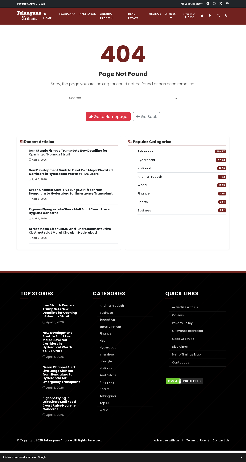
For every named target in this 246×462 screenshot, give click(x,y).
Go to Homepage (108, 116)
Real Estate (133, 16)
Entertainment (110, 327)
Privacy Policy (182, 323)
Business (106, 313)
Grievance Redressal (187, 331)
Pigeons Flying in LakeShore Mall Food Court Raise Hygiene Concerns (69, 211)
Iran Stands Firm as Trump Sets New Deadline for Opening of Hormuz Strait (68, 152)
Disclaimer (180, 347)
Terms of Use (196, 440)
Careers (178, 315)
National (106, 368)
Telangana (67, 14)
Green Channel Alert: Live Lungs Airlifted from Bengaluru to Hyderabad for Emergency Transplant (71, 192)
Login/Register (192, 3)
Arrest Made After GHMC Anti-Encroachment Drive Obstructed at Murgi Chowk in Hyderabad (70, 231)
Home (47, 16)
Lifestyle (106, 361)
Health (104, 341)
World (104, 410)
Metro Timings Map (186, 354)
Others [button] (170, 14)
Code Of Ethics (183, 339)
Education (107, 320)
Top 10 (104, 403)
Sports (104, 389)
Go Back (146, 116)
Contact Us (180, 362)
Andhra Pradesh (106, 16)
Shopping (107, 382)
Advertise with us (185, 307)
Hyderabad (88, 14)
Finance (155, 14)
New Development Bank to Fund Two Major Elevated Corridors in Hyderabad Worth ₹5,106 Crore (71, 172)
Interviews (107, 354)
